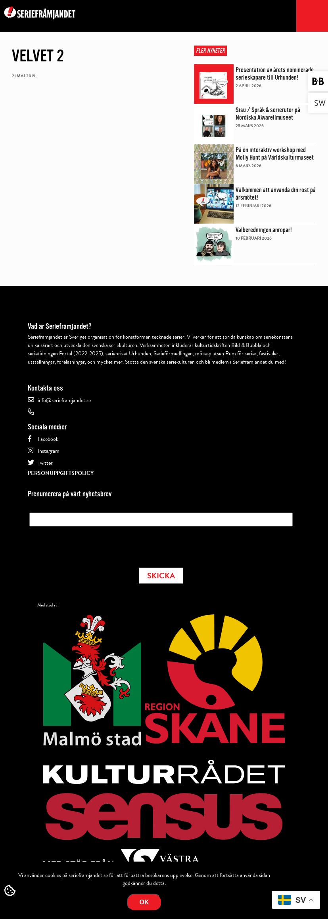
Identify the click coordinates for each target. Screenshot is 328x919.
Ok (144, 902)
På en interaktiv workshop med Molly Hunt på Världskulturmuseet (275, 153)
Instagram (48, 451)
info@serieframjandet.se (64, 400)
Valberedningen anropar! (264, 230)
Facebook (48, 439)
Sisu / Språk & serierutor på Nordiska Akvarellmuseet (268, 113)
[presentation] (89, 544)
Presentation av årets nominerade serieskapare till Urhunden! (275, 73)
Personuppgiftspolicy (61, 473)
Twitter (45, 463)
